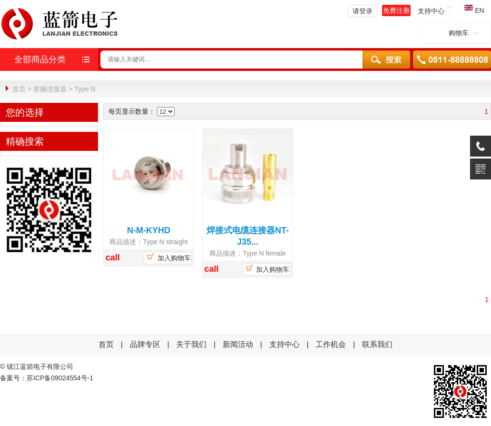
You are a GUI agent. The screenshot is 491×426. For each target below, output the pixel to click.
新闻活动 (239, 344)
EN (474, 10)
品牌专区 (145, 344)
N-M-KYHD (148, 230)
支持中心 (284, 344)
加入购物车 (168, 256)
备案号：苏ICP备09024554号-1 (46, 377)
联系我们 (377, 344)
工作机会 (330, 344)
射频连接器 (50, 89)
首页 (19, 89)
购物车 (456, 33)
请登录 (363, 11)
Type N (85, 89)
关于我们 (191, 344)
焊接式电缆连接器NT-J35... (247, 235)
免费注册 (396, 10)
